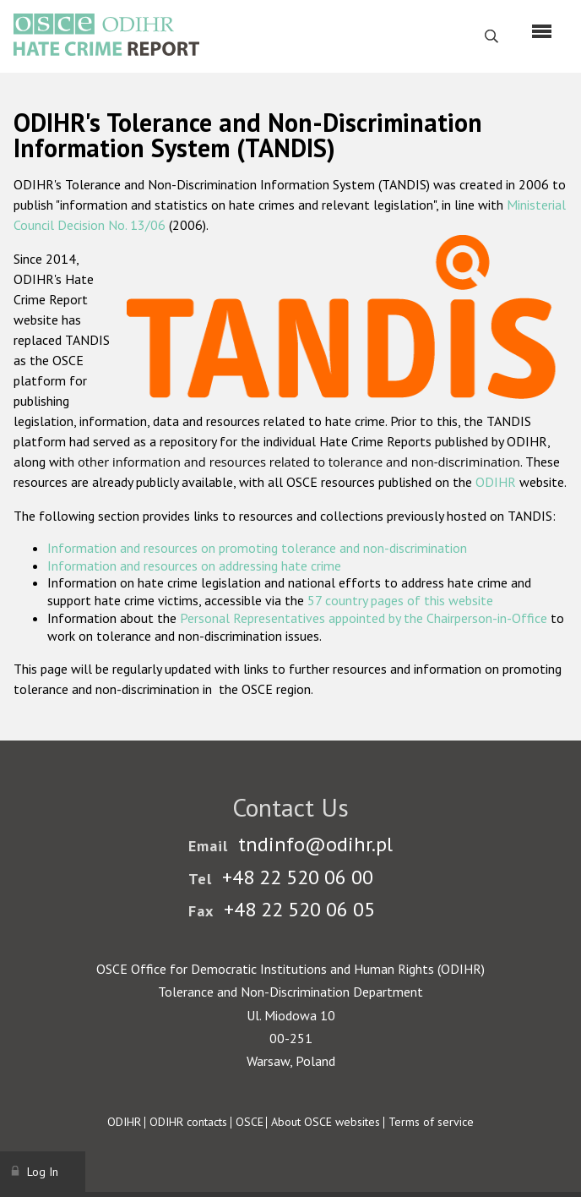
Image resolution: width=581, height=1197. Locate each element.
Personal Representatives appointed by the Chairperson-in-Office (363, 617)
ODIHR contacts (188, 1121)
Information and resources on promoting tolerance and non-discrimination (257, 547)
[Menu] (542, 31)
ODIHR (495, 481)
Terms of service (431, 1121)
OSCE (249, 1121)
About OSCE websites (325, 1121)
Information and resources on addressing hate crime (194, 565)
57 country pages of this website (400, 600)
